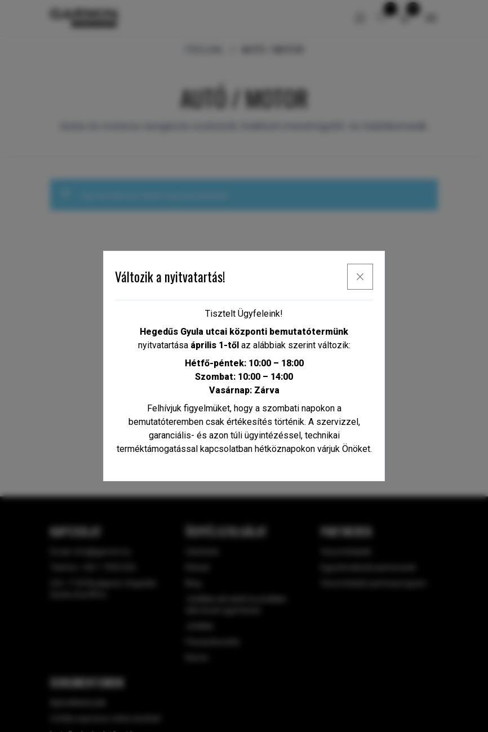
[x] (360, 277)
